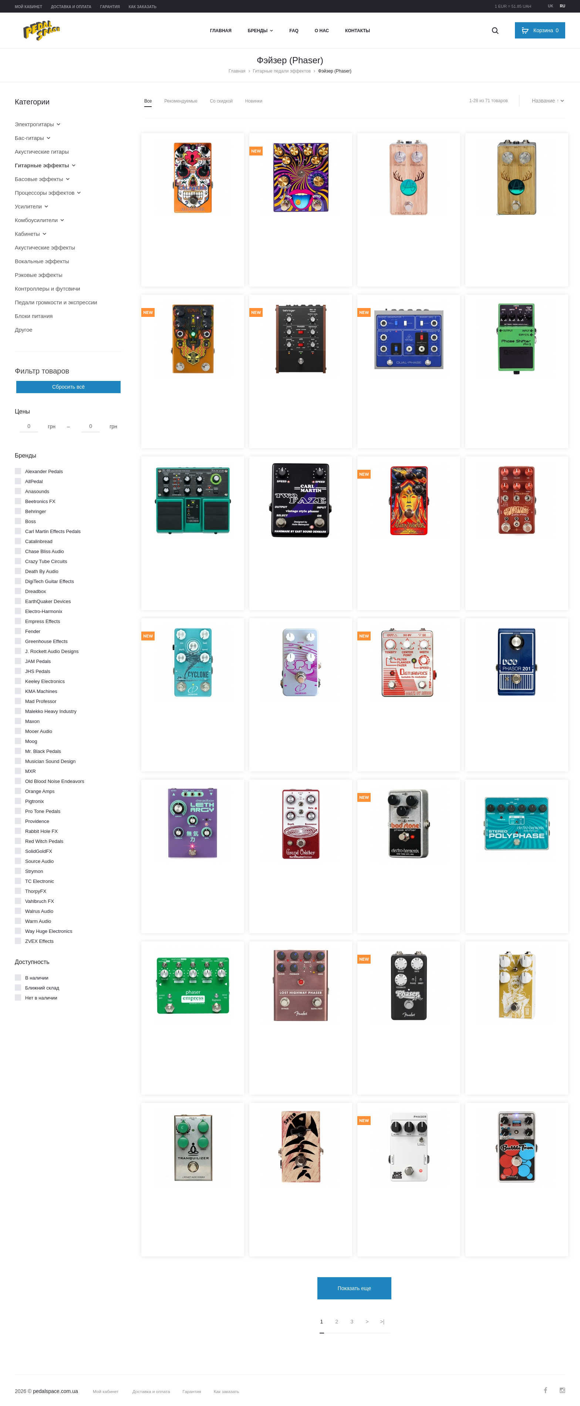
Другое (24, 330)
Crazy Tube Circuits (46, 561)
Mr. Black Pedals (43, 751)
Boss (30, 521)
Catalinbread (39, 541)
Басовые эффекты (39, 179)
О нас (322, 30)
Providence (37, 821)
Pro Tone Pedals (42, 811)
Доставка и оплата (71, 7)
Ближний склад (42, 988)
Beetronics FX (40, 501)
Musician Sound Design (50, 761)
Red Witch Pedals (44, 841)
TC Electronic (39, 881)
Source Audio (39, 861)
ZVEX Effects (39, 941)
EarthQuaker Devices (48, 601)
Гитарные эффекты (42, 165)
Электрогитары (34, 124)
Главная (221, 30)
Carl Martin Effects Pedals (53, 531)
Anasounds (37, 491)
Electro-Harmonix (43, 611)
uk (550, 6)
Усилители (28, 206)
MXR (30, 771)
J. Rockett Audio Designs (52, 651)
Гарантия (110, 7)
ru (562, 6)
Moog (31, 741)
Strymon (34, 871)
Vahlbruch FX (39, 901)
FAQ (294, 30)
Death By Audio (41, 571)
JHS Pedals (37, 671)
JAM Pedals (38, 661)
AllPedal (34, 481)
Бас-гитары (29, 138)
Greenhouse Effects (46, 641)
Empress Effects (42, 621)
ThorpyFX (35, 891)
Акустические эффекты (45, 247)
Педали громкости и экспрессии (56, 302)
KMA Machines (41, 691)
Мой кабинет (28, 7)
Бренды (258, 30)
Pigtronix (34, 801)
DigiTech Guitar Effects (49, 581)
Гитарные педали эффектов (282, 71)
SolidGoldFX (38, 851)
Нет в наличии (41, 998)
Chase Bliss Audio (44, 551)
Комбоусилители (36, 220)
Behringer (35, 511)
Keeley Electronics (45, 681)
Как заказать (142, 7)
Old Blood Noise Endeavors (54, 781)
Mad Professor (41, 701)
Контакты (357, 30)
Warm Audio (38, 921)
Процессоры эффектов (44, 193)
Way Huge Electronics (48, 931)
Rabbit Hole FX (41, 831)
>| (382, 1319)
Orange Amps (40, 791)
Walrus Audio (39, 911)
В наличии (36, 978)
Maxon (32, 721)
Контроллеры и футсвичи (47, 288)
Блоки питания (34, 316)
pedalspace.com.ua (55, 1389)
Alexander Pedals (44, 471)
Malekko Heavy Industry (51, 711)
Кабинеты (27, 234)
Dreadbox (35, 591)
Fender (32, 631)
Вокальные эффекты (42, 261)
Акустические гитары (42, 151)
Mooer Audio (38, 731)
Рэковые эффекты (39, 275)
